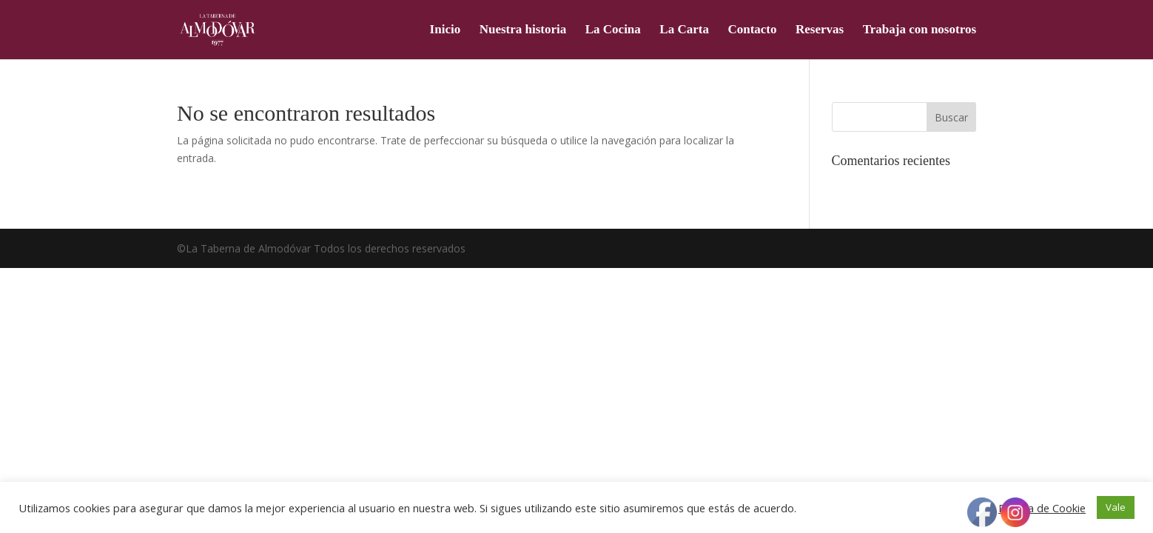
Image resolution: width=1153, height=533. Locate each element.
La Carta (684, 30)
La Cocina (613, 30)
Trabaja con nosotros (919, 30)
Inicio (445, 30)
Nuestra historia (523, 30)
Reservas (820, 30)
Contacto (751, 30)
